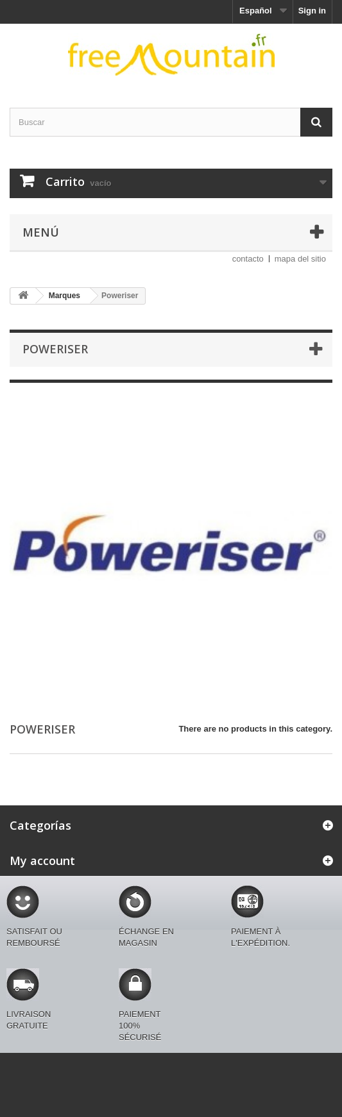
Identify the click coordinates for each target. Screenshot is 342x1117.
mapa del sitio (300, 259)
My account (42, 860)
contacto (248, 259)
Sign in (312, 10)
